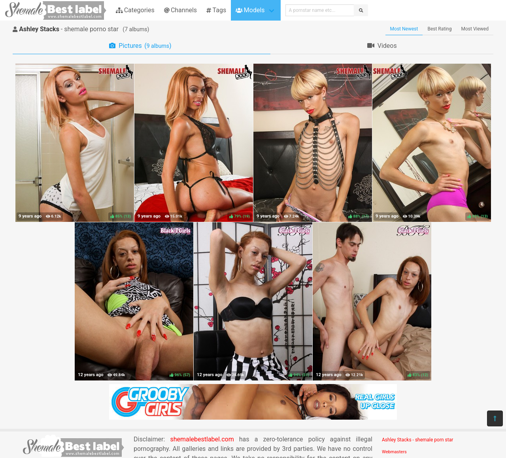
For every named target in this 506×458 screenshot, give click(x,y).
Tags (216, 10)
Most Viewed (475, 29)
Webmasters (394, 451)
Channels (180, 10)
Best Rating (439, 29)
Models (250, 10)
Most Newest (404, 29)
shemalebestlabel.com (202, 439)
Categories (135, 10)
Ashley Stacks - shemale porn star (417, 440)
